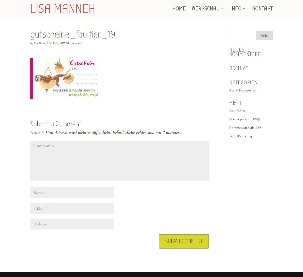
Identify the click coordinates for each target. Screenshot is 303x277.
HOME (179, 9)
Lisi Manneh (41, 43)
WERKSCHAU (206, 9)
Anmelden (237, 110)
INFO (235, 9)
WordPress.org (240, 136)
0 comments (74, 43)
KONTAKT (262, 9)
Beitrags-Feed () (244, 119)
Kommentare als (245, 127)
